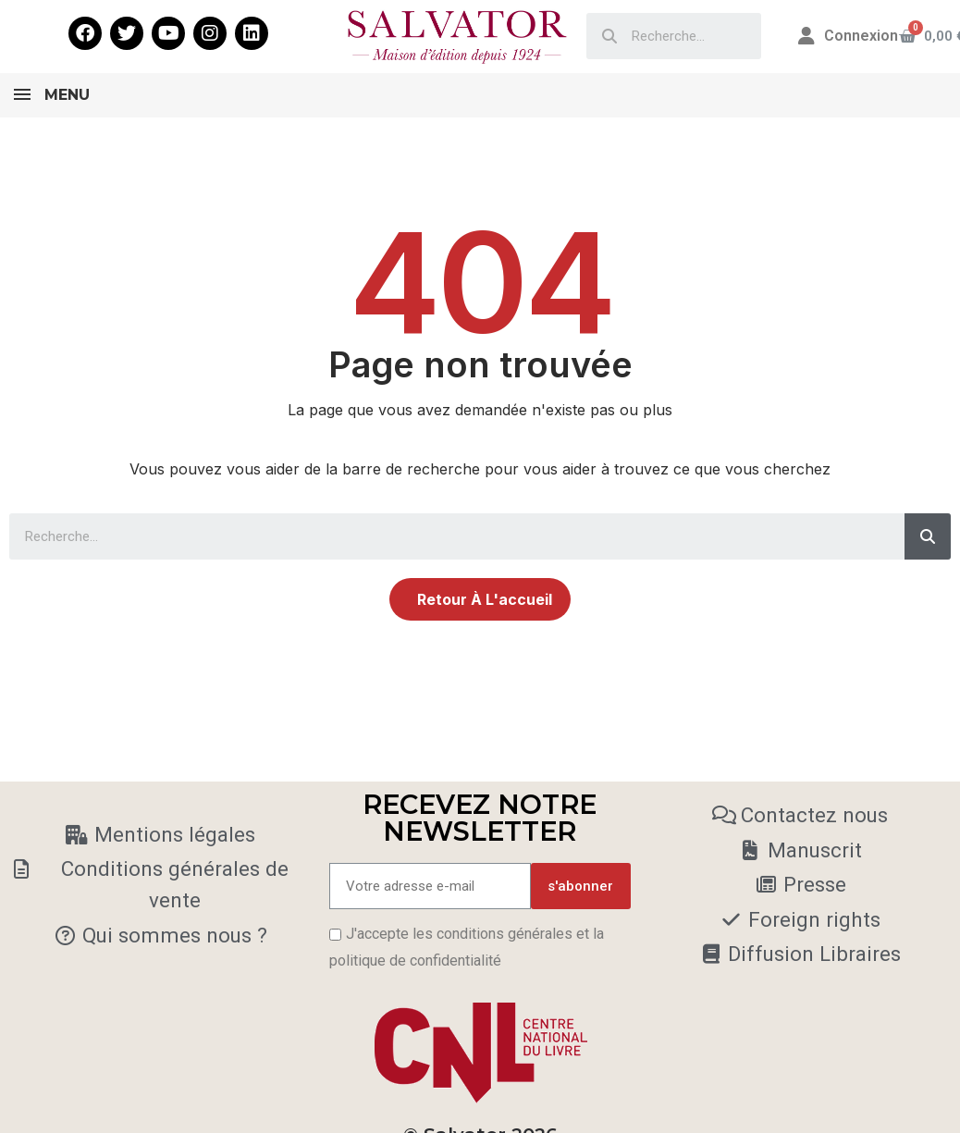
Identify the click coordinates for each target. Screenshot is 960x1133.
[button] (480, 599)
